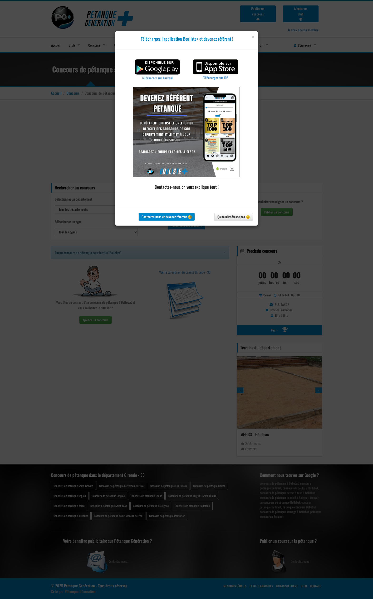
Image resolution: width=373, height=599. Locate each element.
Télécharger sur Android (157, 77)
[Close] (253, 36)
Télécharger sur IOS (215, 77)
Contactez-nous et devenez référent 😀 (167, 216)
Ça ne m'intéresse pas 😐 (233, 216)
